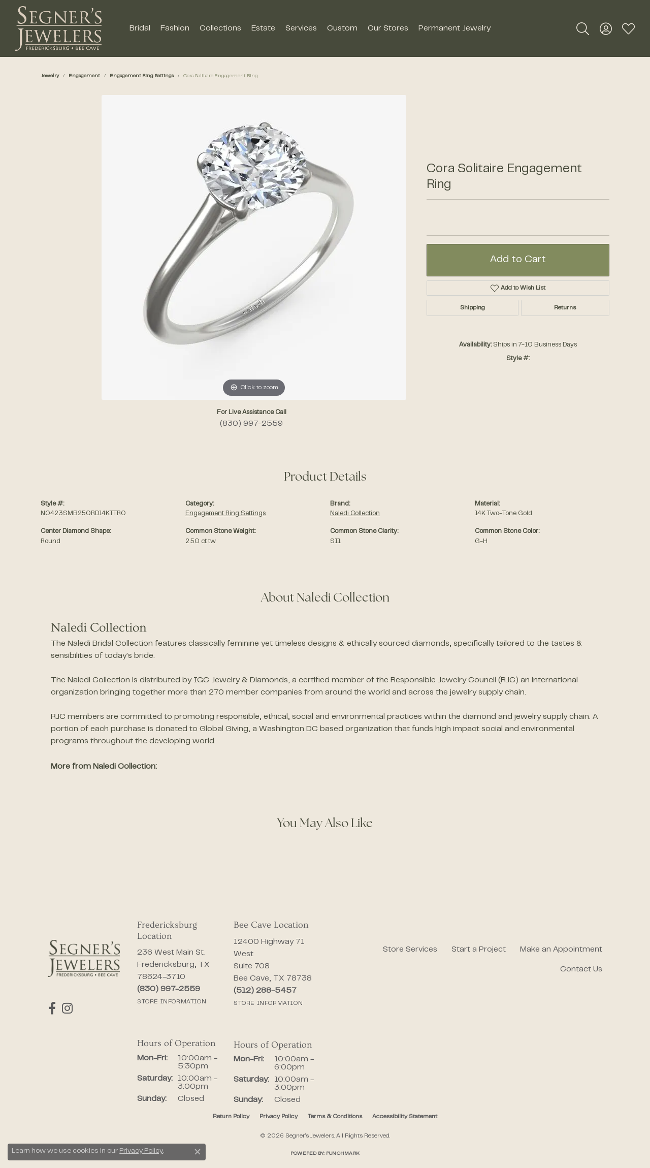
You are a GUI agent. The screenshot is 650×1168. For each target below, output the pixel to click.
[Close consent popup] (197, 1152)
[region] (254, 247)
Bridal (139, 28)
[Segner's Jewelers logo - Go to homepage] (58, 28)
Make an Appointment (561, 949)
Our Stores (388, 28)
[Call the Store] (168, 989)
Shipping (472, 307)
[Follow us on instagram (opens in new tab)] (65, 1008)
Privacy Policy (278, 1116)
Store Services (410, 949)
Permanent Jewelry (454, 28)
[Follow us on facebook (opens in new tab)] (51, 1008)
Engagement (84, 76)
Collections (220, 28)
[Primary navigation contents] (310, 28)
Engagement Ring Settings (142, 76)
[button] (582, 28)
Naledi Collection (355, 514)
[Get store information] (171, 1001)
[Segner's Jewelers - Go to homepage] (84, 958)
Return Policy (231, 1116)
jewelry (50, 76)
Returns (565, 307)
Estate (263, 28)
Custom (342, 28)
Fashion (174, 28)
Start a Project (478, 949)
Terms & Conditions (335, 1116)
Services (301, 28)
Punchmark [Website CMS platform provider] (343, 1153)
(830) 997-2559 (251, 423)
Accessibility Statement (404, 1116)
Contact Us (581, 969)
